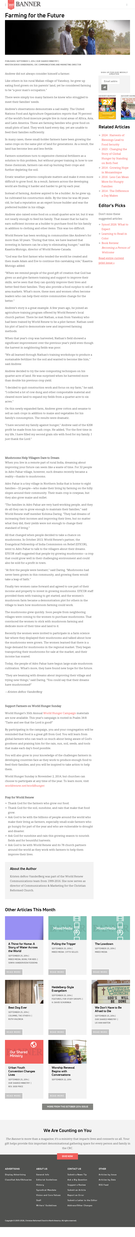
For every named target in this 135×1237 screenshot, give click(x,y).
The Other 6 (24, 1016)
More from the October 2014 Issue (67, 1107)
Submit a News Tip (77, 1175)
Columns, (13, 1016)
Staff (38, 1201)
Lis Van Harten (102, 1023)
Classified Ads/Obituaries (18, 1180)
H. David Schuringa (61, 1003)
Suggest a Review (77, 1185)
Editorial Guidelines (46, 1180)
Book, (24, 959)
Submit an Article (77, 1190)
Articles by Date (107, 1180)
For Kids (32, 959)
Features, (57, 999)
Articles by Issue (108, 1175)
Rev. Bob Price (15, 1087)
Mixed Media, (14, 959)
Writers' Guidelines (46, 1206)
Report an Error (76, 1195)
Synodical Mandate (46, 1190)
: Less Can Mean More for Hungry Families (115, 182)
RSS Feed (104, 1185)
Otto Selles (72, 952)
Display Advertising (15, 1175)
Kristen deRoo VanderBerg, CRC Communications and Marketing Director (43, 65)
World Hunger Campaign (59, 713)
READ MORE (14, 972)
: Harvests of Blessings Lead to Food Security (113, 140)
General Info (42, 1175)
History (40, 1185)
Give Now (67, 1156)
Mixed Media (58, 952)
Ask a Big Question (77, 1180)
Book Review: (116, 248)
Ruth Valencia (15, 1019)
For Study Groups (72, 999)
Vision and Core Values (48, 1195)
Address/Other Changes (80, 1206)
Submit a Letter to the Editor (82, 1201)
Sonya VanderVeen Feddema (23, 963)
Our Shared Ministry (47, 61)
